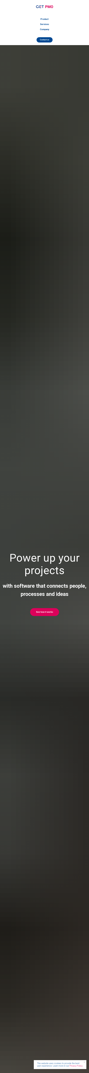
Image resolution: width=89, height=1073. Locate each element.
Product (44, 19)
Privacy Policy (76, 1066)
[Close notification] (84, 1062)
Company (44, 29)
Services (44, 24)
